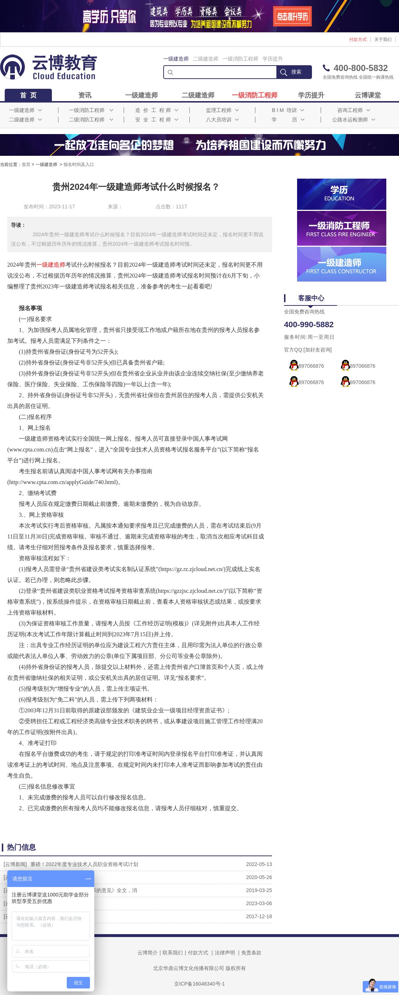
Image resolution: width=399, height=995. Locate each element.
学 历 (288, 119)
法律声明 (225, 953)
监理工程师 (222, 110)
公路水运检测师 (353, 119)
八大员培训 (222, 119)
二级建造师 (205, 59)
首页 (26, 164)
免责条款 (251, 953)
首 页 (28, 95)
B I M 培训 (288, 110)
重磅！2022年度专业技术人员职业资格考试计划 (84, 864)
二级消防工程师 (91, 119)
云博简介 (147, 953)
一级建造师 (176, 59)
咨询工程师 (353, 110)
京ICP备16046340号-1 (199, 984)
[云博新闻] (15, 864)
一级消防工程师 (240, 59)
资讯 (84, 95)
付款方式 (358, 39)
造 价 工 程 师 (156, 110)
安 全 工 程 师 (156, 119)
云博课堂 (368, 95)
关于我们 (383, 39)
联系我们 (173, 953)
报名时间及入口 (78, 164)
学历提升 (273, 59)
